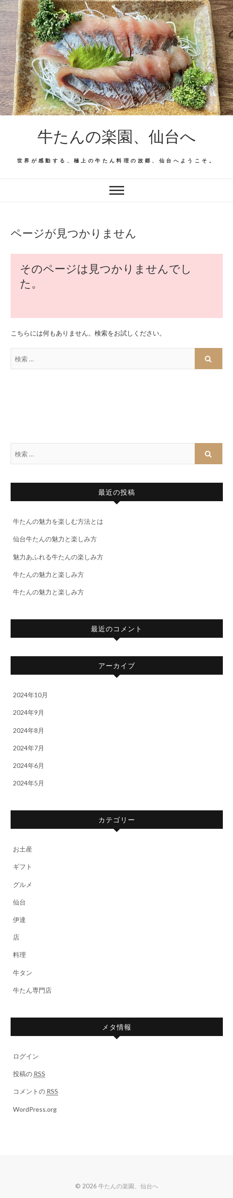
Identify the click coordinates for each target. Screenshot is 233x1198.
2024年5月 (28, 783)
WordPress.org (35, 1109)
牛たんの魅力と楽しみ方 (48, 574)
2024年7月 (28, 748)
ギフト (22, 866)
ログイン (26, 1056)
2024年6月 (28, 765)
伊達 (19, 919)
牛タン (22, 972)
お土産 (22, 849)
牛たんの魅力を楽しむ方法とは (58, 521)
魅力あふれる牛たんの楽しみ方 (58, 557)
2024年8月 (28, 730)
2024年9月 (28, 712)
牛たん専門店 (32, 990)
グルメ (22, 884)
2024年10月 (30, 695)
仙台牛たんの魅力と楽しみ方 (55, 539)
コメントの (35, 1091)
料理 (19, 954)
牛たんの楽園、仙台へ (116, 135)
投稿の (29, 1074)
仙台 (19, 902)
